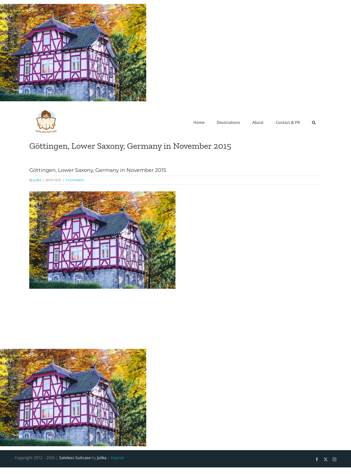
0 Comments (75, 180)
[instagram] (334, 459)
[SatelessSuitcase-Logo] (46, 107)
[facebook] (317, 459)
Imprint (117, 457)
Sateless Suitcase (75, 457)
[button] (314, 122)
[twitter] (326, 459)
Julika (37, 180)
